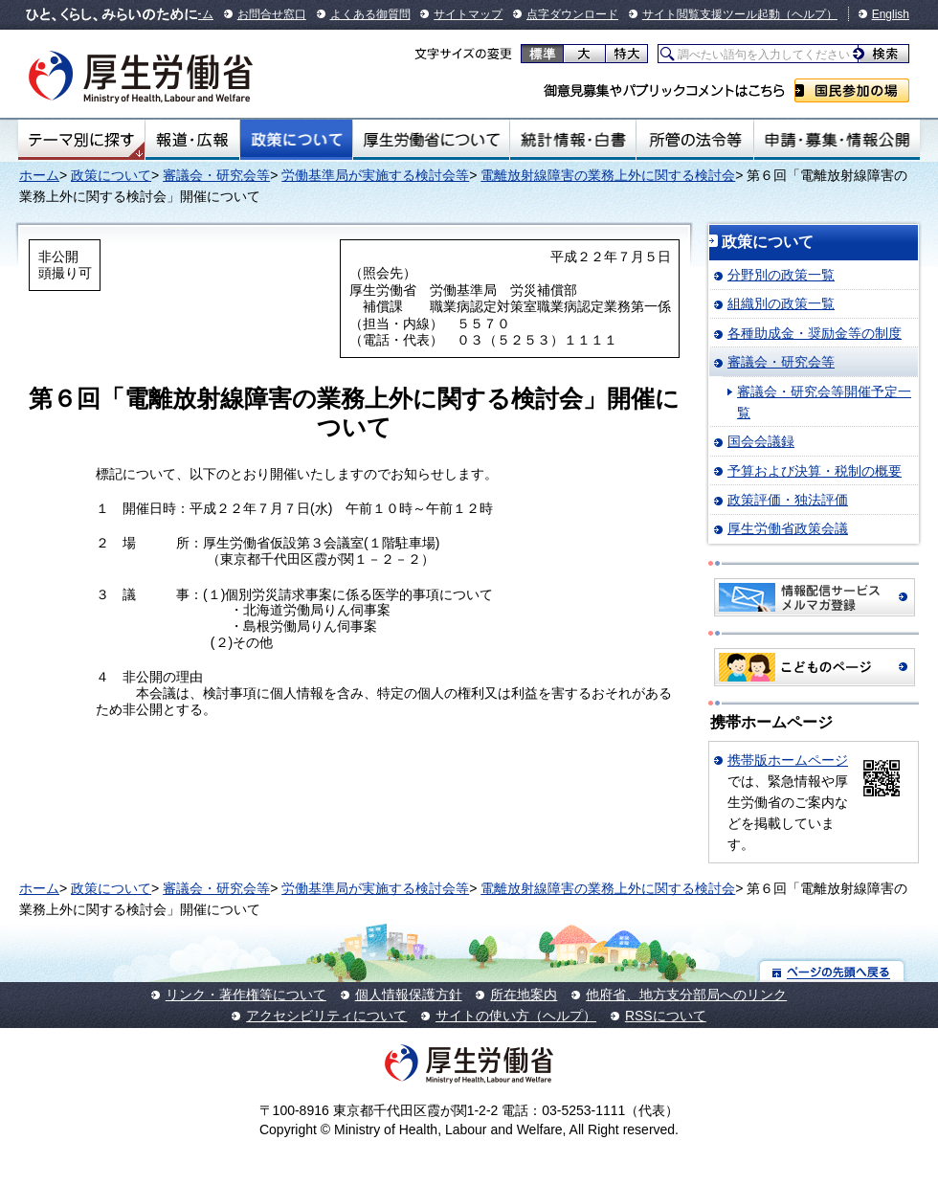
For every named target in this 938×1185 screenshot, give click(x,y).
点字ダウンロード (572, 14)
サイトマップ (468, 14)
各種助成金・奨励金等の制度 (814, 333)
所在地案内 (523, 994)
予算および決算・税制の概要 (814, 471)
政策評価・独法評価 (787, 499)
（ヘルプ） (809, 14)
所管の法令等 (694, 140)
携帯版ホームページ (787, 760)
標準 (542, 53)
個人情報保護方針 (408, 994)
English (890, 14)
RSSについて (665, 1015)
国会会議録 (760, 441)
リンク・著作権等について (246, 994)
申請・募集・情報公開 (837, 140)
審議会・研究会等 (216, 175)
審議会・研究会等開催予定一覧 (824, 402)
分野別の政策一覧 (781, 274)
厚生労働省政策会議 (787, 528)
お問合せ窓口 (271, 14)
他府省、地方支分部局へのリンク (686, 994)
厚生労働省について (431, 140)
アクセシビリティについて (326, 1015)
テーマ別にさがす (81, 139)
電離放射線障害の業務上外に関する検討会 (607, 175)
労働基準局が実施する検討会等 (375, 175)
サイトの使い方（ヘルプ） (516, 1015)
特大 (626, 53)
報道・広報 (192, 140)
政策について (296, 140)
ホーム (39, 175)
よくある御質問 (370, 14)
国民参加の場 (851, 90)
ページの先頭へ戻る (832, 971)
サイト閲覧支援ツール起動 (711, 14)
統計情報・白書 (573, 140)
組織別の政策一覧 (781, 303)
